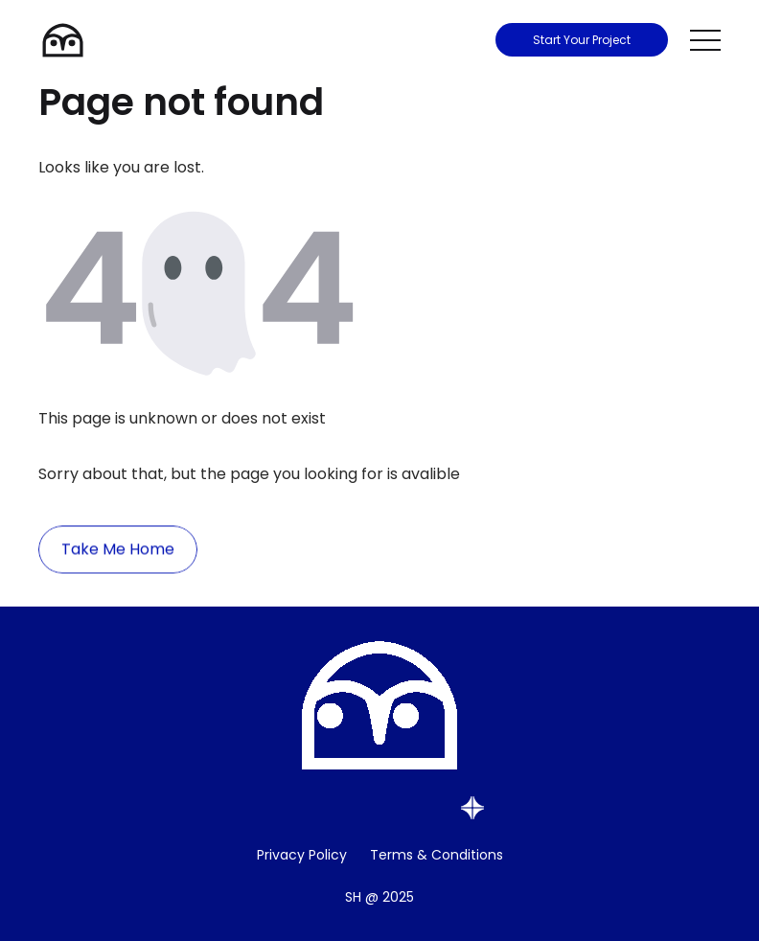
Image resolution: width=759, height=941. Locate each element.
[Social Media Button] (291, 807)
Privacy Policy (302, 854)
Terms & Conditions (436, 854)
